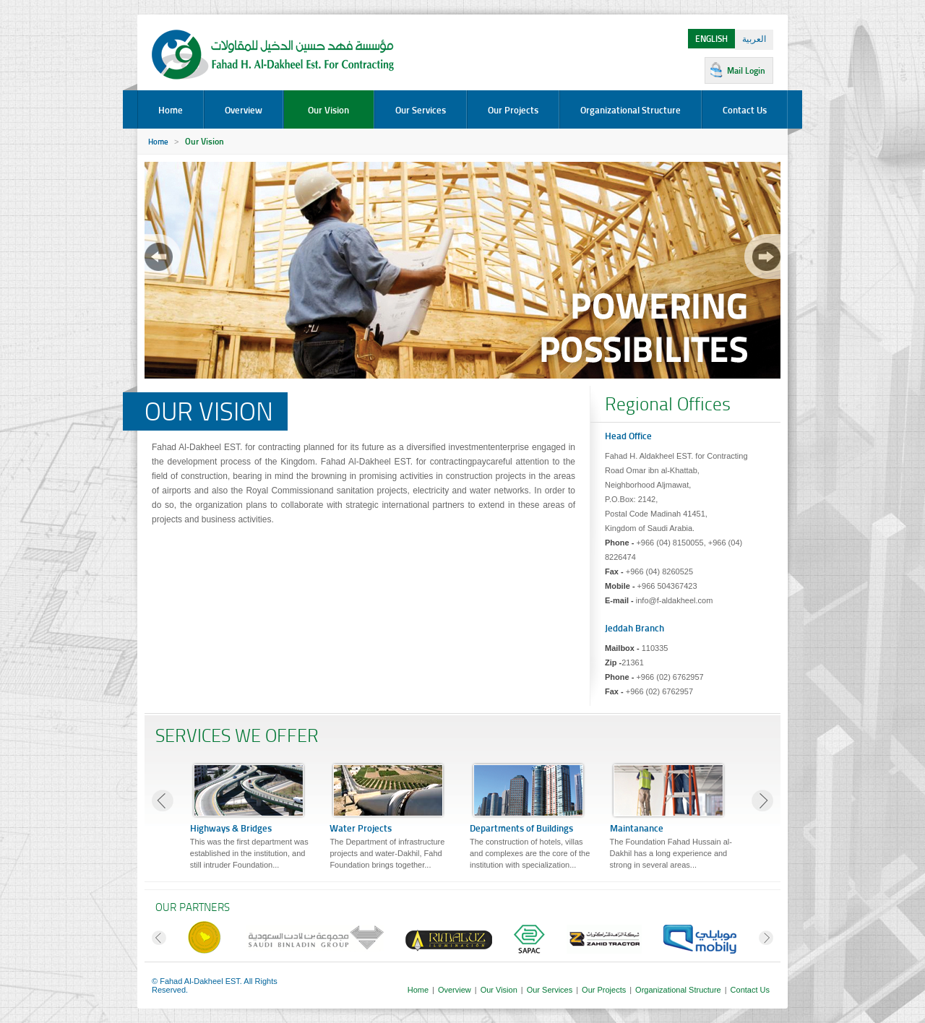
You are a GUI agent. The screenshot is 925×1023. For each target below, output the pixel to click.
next (762, 256)
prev (163, 256)
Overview (243, 110)
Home (170, 110)
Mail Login (746, 70)
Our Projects (513, 110)
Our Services (420, 110)
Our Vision (328, 110)
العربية (754, 39)
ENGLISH (711, 38)
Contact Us (745, 110)
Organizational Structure (630, 110)
